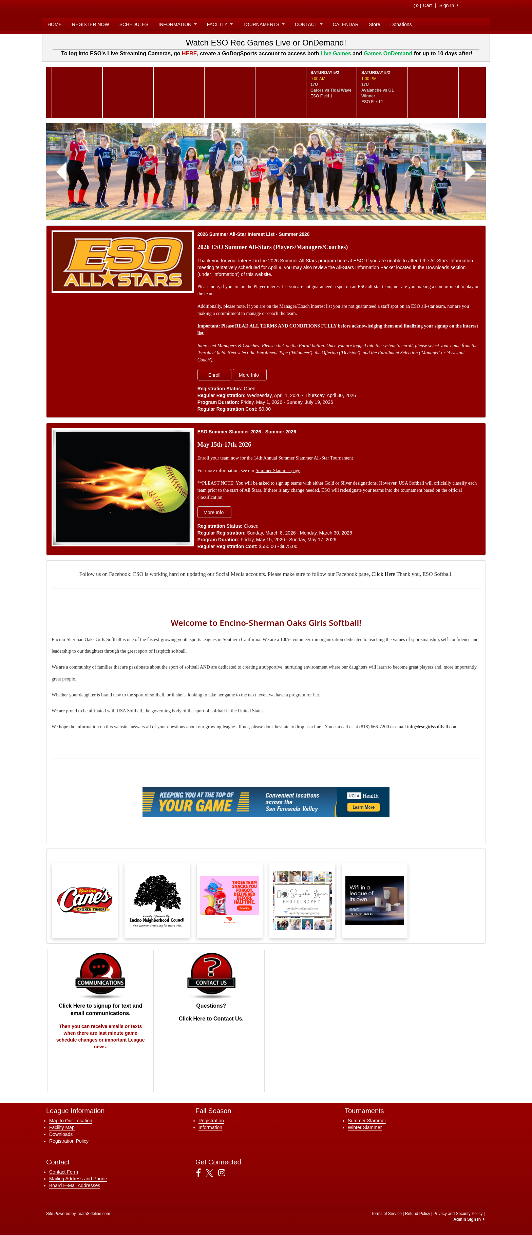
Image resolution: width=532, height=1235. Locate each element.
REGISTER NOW (90, 24)
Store (374, 24)
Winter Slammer (365, 1127)
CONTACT (309, 24)
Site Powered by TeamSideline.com (78, 1213)
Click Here (383, 574)
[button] (61, 171)
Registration (211, 1120)
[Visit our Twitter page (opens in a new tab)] (212, 1173)
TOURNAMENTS (264, 24)
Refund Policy (417, 1213)
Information (210, 1127)
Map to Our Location (70, 1120)
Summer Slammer (367, 1120)
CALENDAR (346, 24)
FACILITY (220, 24)
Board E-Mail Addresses (74, 1185)
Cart (423, 5)
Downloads (61, 1134)
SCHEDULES (134, 24)
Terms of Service (386, 1213)
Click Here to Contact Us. (211, 1019)
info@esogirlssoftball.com (432, 726)
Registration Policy (69, 1141)
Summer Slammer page (278, 470)
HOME (55, 24)
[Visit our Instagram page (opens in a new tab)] (224, 1172)
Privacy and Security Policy (457, 1213)
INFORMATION (177, 24)
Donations (401, 24)
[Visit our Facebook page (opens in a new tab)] (201, 1172)
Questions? (211, 1006)
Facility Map (62, 1127)
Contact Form (63, 1172)
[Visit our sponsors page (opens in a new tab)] (84, 901)
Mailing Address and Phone (78, 1178)
